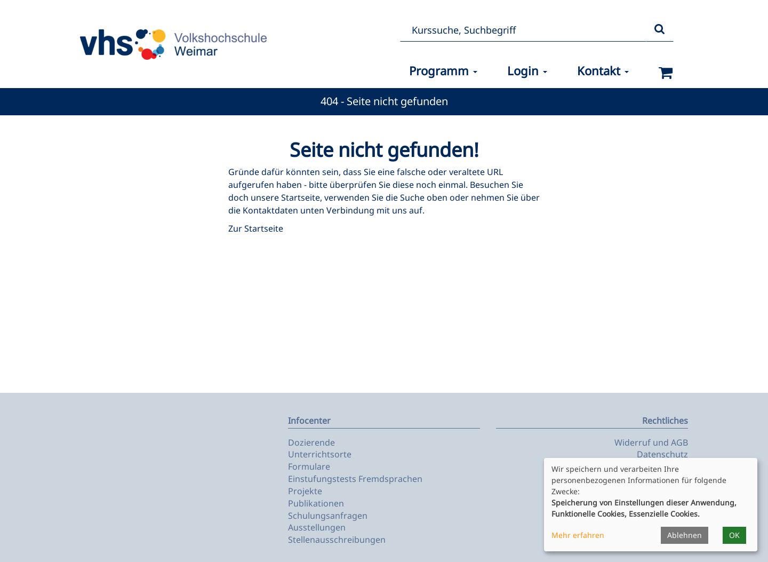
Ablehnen (684, 535)
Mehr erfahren (577, 535)
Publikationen (316, 503)
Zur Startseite (255, 228)
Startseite (300, 197)
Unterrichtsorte (319, 454)
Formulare (309, 466)
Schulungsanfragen (327, 515)
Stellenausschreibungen (337, 539)
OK (734, 535)
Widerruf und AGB (651, 442)
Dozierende (311, 442)
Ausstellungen (317, 527)
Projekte (305, 491)
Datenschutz (662, 454)
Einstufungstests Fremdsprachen (355, 479)
